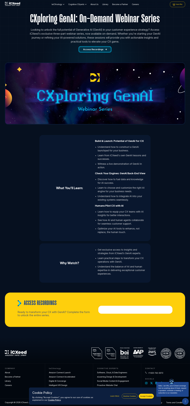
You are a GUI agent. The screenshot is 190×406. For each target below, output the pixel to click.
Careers (135, 4)
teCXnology (58, 4)
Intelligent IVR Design (58, 385)
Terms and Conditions (175, 402)
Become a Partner (120, 4)
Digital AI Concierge (57, 381)
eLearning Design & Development (111, 377)
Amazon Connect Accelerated (62, 377)
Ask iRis (177, 4)
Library (105, 4)
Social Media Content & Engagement (113, 381)
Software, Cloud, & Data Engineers (112, 372)
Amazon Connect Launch (60, 372)
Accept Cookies (146, 396)
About (7, 372)
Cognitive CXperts (77, 4)
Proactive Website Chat (107, 385)
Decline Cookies (129, 396)
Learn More (114, 396)
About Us (94, 4)
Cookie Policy (54, 400)
